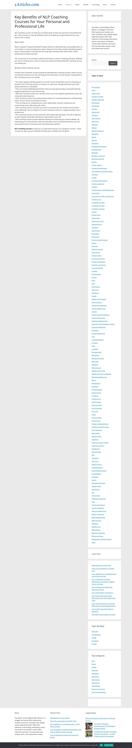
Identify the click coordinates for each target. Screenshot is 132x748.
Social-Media (96, 474)
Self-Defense (96, 452)
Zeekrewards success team (101, 565)
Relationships (96, 436)
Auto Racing (96, 118)
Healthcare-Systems (99, 299)
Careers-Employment (99, 168)
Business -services (98, 156)
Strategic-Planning (98, 483)
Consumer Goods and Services (103, 196)
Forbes (94, 644)
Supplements (96, 486)
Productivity (96, 421)
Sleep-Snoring (97, 464)
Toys (93, 502)
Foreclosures (96, 274)
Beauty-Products (98, 131)
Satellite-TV (96, 449)
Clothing (95, 174)
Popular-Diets (97, 418)
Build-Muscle (96, 150)
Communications (98, 184)
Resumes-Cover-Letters (100, 443)
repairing (95, 439)
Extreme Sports (97, 249)
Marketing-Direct (98, 358)
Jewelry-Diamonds (98, 333)
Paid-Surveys (96, 402)
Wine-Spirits (96, 530)
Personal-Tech (97, 405)
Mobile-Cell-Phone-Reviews (101, 374)
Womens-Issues (97, 536)
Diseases (95, 227)
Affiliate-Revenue (98, 100)
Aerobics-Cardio (97, 97)
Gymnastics (96, 287)
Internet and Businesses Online (103, 324)
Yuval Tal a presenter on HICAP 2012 (63, 721)
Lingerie (95, 343)
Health (77, 5)
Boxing (94, 140)
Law (93, 337)
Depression (96, 218)
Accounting (96, 87)
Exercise (95, 246)
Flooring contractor (99, 265)
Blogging (95, 134)
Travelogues (96, 635)
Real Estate (96, 433)
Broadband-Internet (99, 146)
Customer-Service (98, 209)
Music (105, 5)
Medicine (95, 365)
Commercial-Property (99, 181)
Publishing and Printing (100, 427)
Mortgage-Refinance (99, 377)
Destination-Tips (97, 221)
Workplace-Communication (102, 539)
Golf (93, 284)
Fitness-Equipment (98, 262)
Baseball (95, 125)
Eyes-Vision (96, 252)
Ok (101, 745)
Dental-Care (96, 215)
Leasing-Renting (97, 340)
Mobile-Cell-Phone (98, 371)
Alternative (96, 103)
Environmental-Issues (99, 240)
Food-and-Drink (97, 268)
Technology (95, 5)
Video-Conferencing (99, 511)
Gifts (93, 280)
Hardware (95, 293)
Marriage (95, 362)
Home (60, 5)
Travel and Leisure (98, 505)
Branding (95, 143)
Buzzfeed (95, 641)
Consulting (96, 193)
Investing (95, 330)
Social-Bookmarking (99, 471)
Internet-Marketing (99, 327)
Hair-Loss (95, 290)
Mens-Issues (96, 368)
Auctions (95, 115)
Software (95, 477)
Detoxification (97, 224)
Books (94, 137)
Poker (94, 415)
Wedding (95, 524)
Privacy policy (108, 745)
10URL (94, 638)
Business (69, 5)
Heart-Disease (97, 302)
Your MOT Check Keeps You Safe (103, 614)
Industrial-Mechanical (100, 321)
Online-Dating (97, 390)
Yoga (93, 542)
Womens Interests (98, 533)
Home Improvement (99, 305)
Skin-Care (95, 461)
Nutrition (95, 386)
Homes (94, 312)
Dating (94, 212)
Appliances (96, 112)
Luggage (95, 349)
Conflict (94, 187)
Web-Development (98, 517)
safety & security (98, 446)
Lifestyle (85, 5)
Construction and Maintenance (103, 190)
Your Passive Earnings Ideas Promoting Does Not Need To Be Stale (103, 598)
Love (93, 346)
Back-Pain (95, 121)
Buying (94, 162)
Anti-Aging (95, 106)
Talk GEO (95, 631)
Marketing (95, 355)
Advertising (96, 93)
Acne (93, 90)
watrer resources (98, 514)
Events (94, 243)
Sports (94, 480)
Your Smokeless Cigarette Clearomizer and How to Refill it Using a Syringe (103, 581)
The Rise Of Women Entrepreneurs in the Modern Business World (104, 726)
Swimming (95, 489)
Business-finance (98, 159)
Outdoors (95, 396)
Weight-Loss (96, 527)
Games (94, 277)
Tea (93, 492)
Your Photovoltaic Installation (102, 593)
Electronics (96, 237)
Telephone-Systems (99, 499)
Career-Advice (97, 165)
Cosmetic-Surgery (98, 203)
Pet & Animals (97, 408)
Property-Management (100, 424)
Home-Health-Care (98, 309)
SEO (93, 455)
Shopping (95, 458)
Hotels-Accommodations (101, 315)
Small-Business (97, 468)
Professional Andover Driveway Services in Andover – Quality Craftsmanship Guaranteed (105, 734)
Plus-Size (95, 411)
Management (96, 352)
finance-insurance (98, 259)
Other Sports (96, 393)
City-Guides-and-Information (102, 171)
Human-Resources (98, 318)
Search (94, 60)
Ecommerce (96, 231)
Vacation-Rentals (98, 508)
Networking (96, 383)
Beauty (94, 128)
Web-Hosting (96, 521)
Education (95, 234)
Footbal (94, 271)
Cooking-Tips (96, 199)
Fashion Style (96, 256)
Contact (113, 5)
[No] (130, 745)
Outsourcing (96, 399)
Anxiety (94, 109)
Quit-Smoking (97, 430)
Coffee (94, 178)
